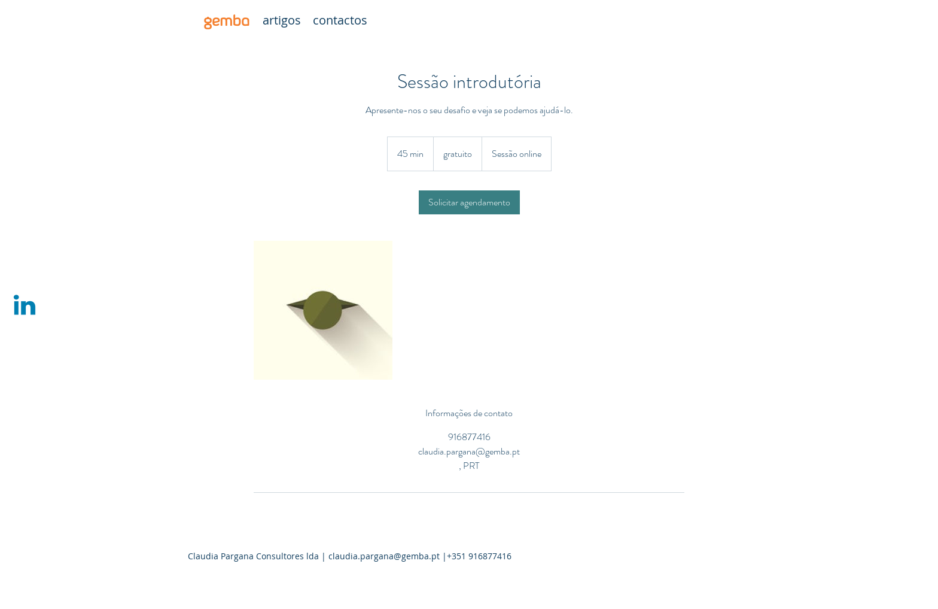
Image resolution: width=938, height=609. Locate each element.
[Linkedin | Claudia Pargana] (24, 304)
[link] (469, 202)
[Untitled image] (323, 310)
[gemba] (226, 20)
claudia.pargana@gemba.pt (384, 556)
